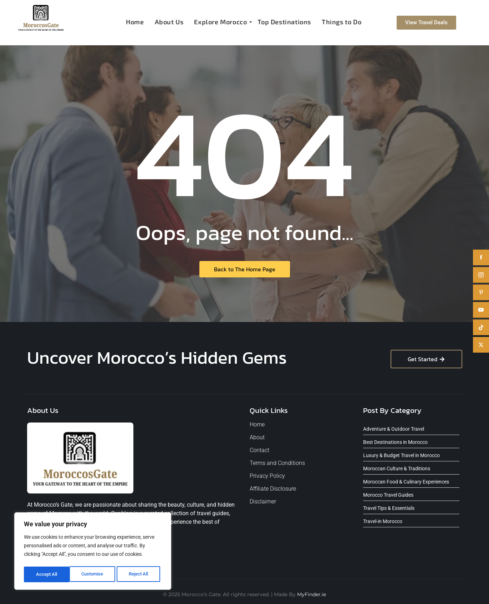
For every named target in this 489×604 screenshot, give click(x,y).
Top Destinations (284, 22)
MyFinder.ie (311, 594)
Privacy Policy (267, 475)
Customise (47, 574)
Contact (259, 450)
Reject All (94, 574)
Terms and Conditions (277, 463)
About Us (169, 22)
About (257, 437)
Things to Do (341, 22)
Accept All (139, 574)
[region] (92, 552)
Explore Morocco (221, 22)
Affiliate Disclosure (273, 488)
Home (135, 22)
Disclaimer (263, 501)
